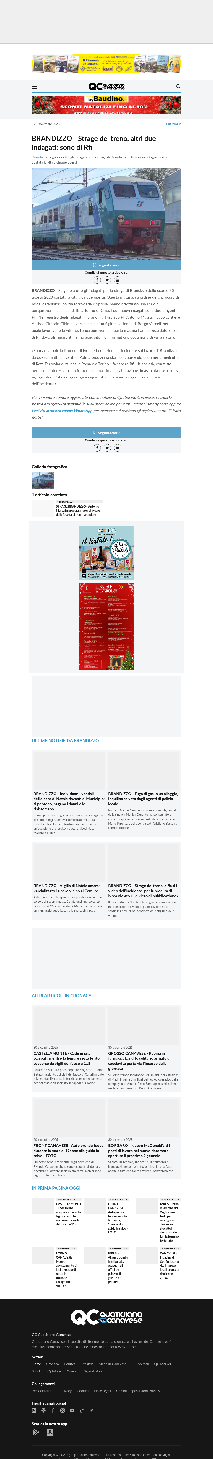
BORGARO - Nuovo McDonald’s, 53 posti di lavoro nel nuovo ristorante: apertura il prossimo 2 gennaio (139, 1150)
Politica (70, 1364)
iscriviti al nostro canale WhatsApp (62, 410)
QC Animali (140, 1364)
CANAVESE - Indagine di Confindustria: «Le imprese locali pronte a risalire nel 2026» (169, 1265)
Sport (36, 1371)
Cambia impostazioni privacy (138, 1391)
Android (130, 1346)
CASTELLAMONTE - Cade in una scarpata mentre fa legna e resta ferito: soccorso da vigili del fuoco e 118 (67, 1058)
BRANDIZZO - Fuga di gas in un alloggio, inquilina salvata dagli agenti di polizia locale (143, 798)
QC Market (162, 1364)
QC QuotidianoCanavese (83, 1455)
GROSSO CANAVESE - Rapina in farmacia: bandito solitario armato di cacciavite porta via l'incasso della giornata (139, 1061)
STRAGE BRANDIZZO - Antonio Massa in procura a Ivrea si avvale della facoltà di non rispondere (78, 510)
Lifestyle (87, 1364)
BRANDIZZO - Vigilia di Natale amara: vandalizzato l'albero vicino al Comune (67, 888)
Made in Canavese (112, 1364)
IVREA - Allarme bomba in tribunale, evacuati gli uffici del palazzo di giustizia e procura (118, 1267)
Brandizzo (39, 157)
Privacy (66, 1391)
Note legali (102, 1391)
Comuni (73, 1371)
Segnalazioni (93, 1371)
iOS (118, 1346)
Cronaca (173, 124)
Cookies (83, 1391)
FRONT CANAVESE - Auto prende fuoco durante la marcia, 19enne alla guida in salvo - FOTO (68, 1150)
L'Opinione (53, 1371)
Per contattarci (43, 1391)
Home (36, 1364)
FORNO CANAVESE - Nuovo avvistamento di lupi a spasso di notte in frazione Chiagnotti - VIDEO (66, 1269)
